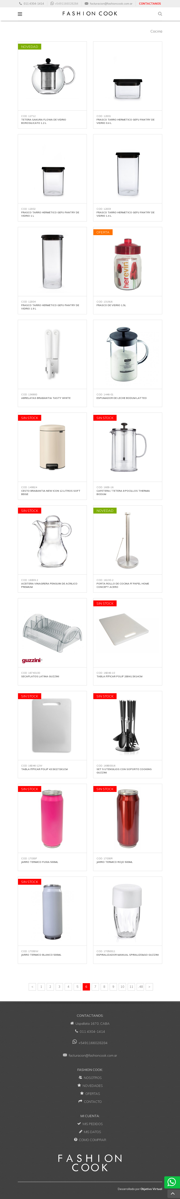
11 (131, 987)
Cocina (156, 31)
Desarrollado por (140, 1189)
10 (122, 987)
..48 (140, 987)
